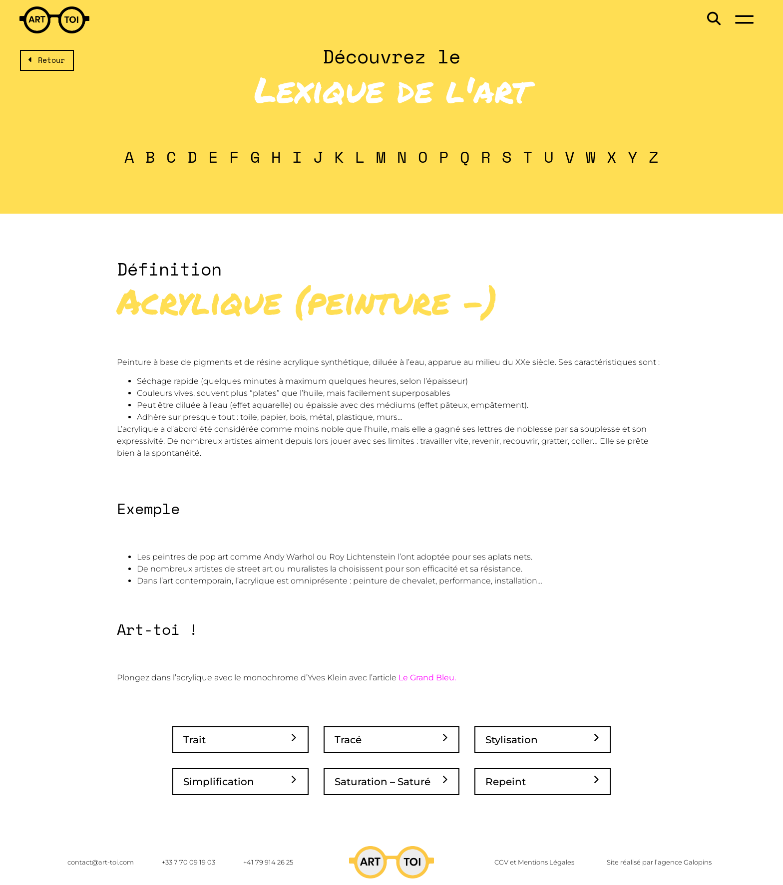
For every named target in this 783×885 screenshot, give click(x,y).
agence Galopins (685, 862)
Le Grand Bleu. (427, 677)
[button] (712, 18)
